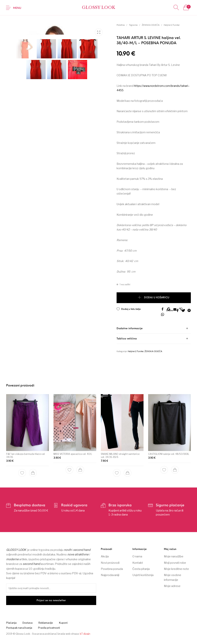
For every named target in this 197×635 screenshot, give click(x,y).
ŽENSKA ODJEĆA (150, 25)
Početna (121, 25)
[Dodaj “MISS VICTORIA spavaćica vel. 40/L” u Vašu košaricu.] (80, 466)
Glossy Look (98, 7)
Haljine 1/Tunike (171, 25)
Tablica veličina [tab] (127, 336)
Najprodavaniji (110, 572)
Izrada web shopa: (68, 631)
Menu (17, 8)
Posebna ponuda (112, 566)
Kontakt (137, 560)
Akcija (105, 554)
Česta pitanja (141, 566)
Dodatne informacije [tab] (130, 326)
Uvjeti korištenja (143, 572)
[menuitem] (11, 620)
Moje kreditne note (176, 566)
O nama (137, 554)
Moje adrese (172, 583)
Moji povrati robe (175, 560)
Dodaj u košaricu (156, 297)
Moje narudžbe (173, 554)
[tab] (154, 326)
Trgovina (133, 25)
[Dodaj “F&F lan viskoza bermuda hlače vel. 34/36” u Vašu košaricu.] (33, 470)
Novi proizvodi (110, 560)
